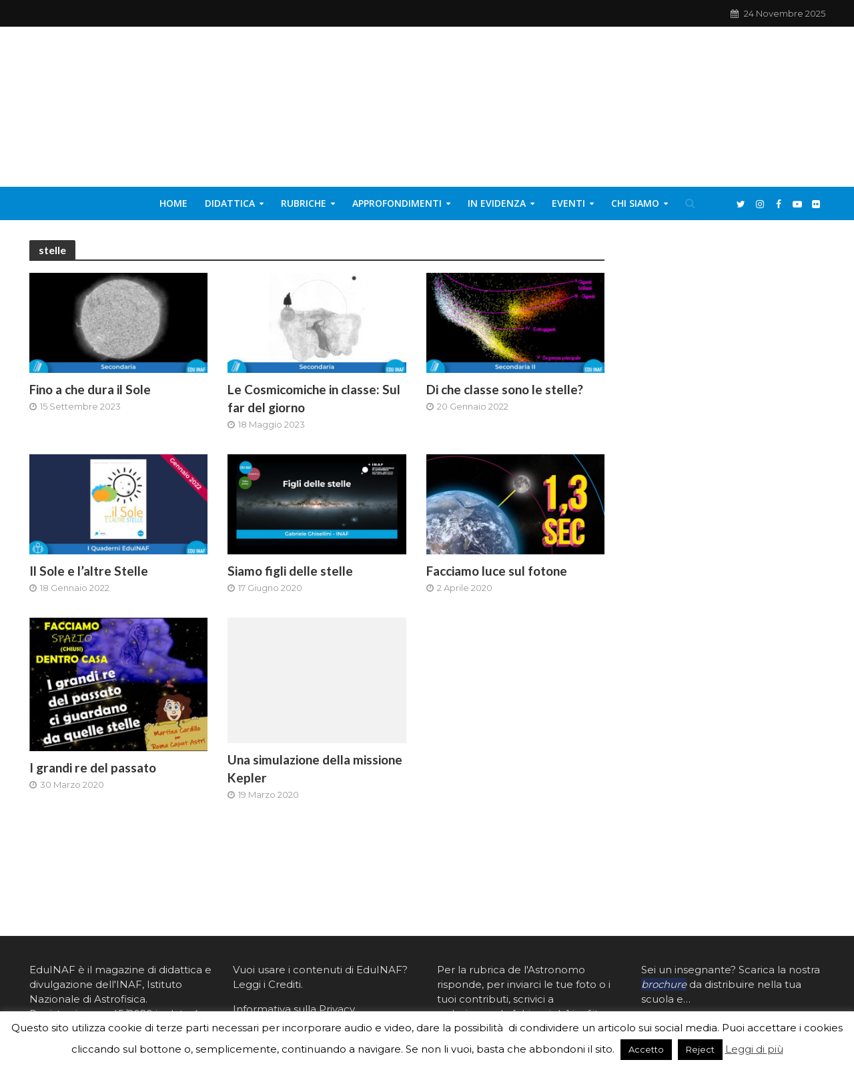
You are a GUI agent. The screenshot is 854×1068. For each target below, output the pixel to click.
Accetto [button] (646, 1049)
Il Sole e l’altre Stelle (88, 570)
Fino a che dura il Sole (90, 389)
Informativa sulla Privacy (294, 1009)
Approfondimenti (397, 203)
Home (173, 203)
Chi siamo (635, 203)
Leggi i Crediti (267, 984)
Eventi (568, 203)
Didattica (230, 203)
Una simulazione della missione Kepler (315, 768)
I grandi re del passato (92, 767)
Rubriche (303, 203)
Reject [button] (700, 1049)
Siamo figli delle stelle (290, 570)
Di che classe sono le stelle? (504, 389)
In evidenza (497, 203)
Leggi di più (754, 1049)
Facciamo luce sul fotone (496, 570)
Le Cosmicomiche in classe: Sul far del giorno (314, 398)
